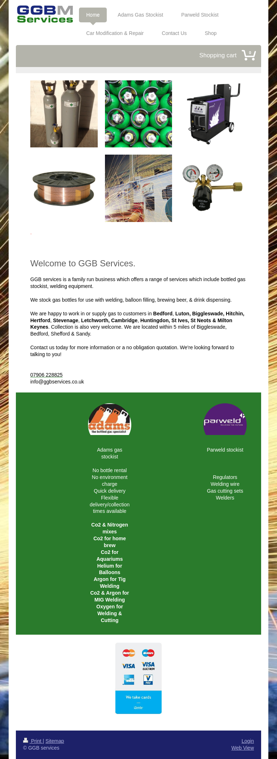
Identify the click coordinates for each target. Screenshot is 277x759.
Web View (242, 748)
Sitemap (54, 741)
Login (248, 741)
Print (33, 741)
